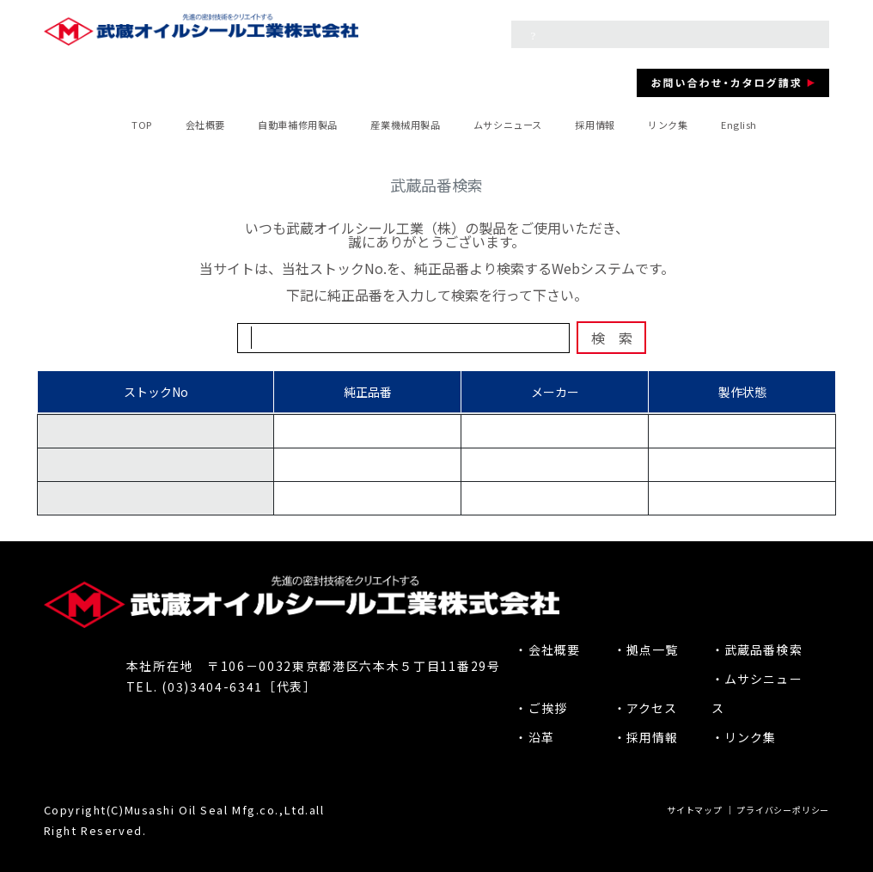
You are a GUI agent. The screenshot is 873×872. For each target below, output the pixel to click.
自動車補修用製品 (297, 124)
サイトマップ (695, 809)
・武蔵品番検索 (757, 649)
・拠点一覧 (646, 649)
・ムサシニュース (757, 693)
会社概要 (205, 124)
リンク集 (667, 124)
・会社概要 (547, 649)
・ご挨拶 (540, 708)
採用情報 (594, 124)
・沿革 (534, 737)
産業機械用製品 (405, 124)
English (739, 124)
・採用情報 (646, 737)
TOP (141, 124)
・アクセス (646, 708)
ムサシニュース (507, 124)
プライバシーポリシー (782, 809)
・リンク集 (744, 737)
